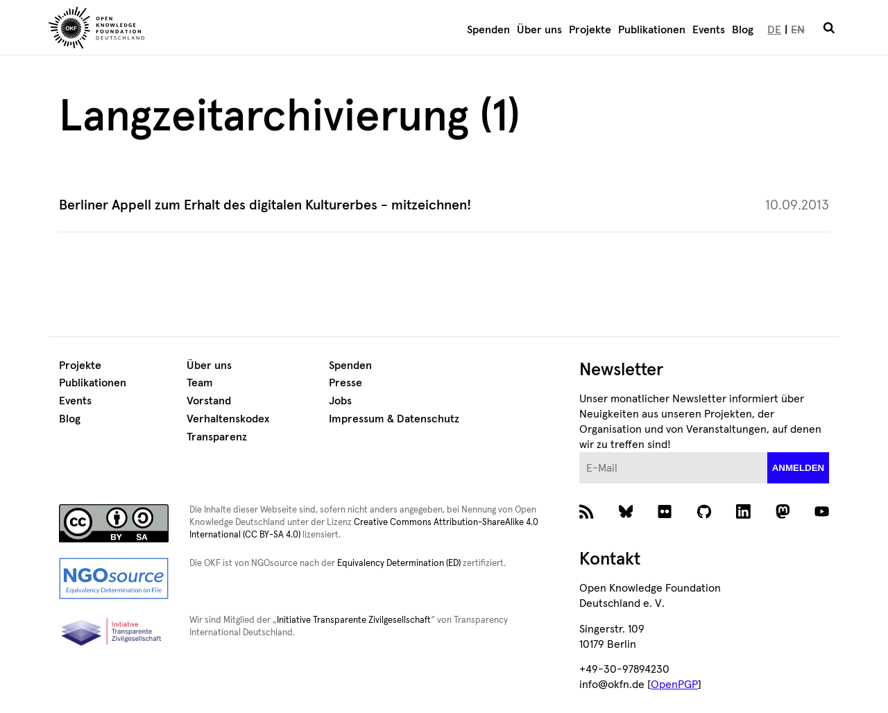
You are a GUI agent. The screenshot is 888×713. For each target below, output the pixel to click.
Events (708, 29)
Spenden (488, 29)
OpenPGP (674, 684)
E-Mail (579, 452)
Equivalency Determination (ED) (399, 563)
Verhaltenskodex (228, 418)
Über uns (539, 29)
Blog (742, 29)
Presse (345, 382)
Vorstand (209, 400)
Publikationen (651, 29)
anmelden (798, 468)
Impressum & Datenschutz (394, 418)
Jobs (340, 400)
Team (200, 382)
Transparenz (217, 437)
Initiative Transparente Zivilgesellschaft (354, 620)
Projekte (590, 29)
